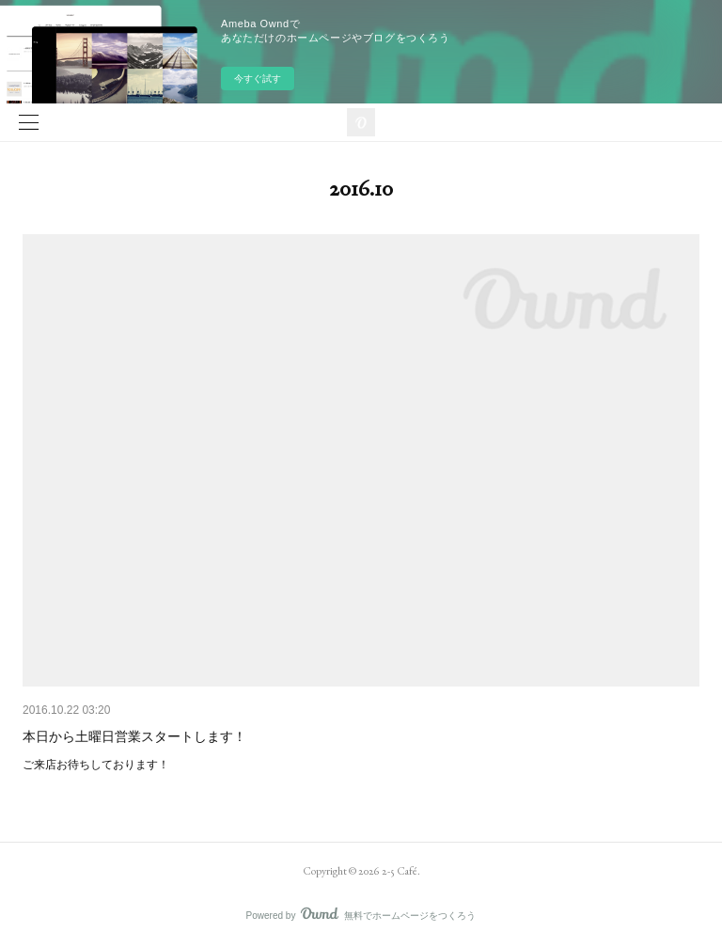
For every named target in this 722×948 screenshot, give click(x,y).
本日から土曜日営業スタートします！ (134, 736)
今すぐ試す (257, 78)
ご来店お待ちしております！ (96, 764)
